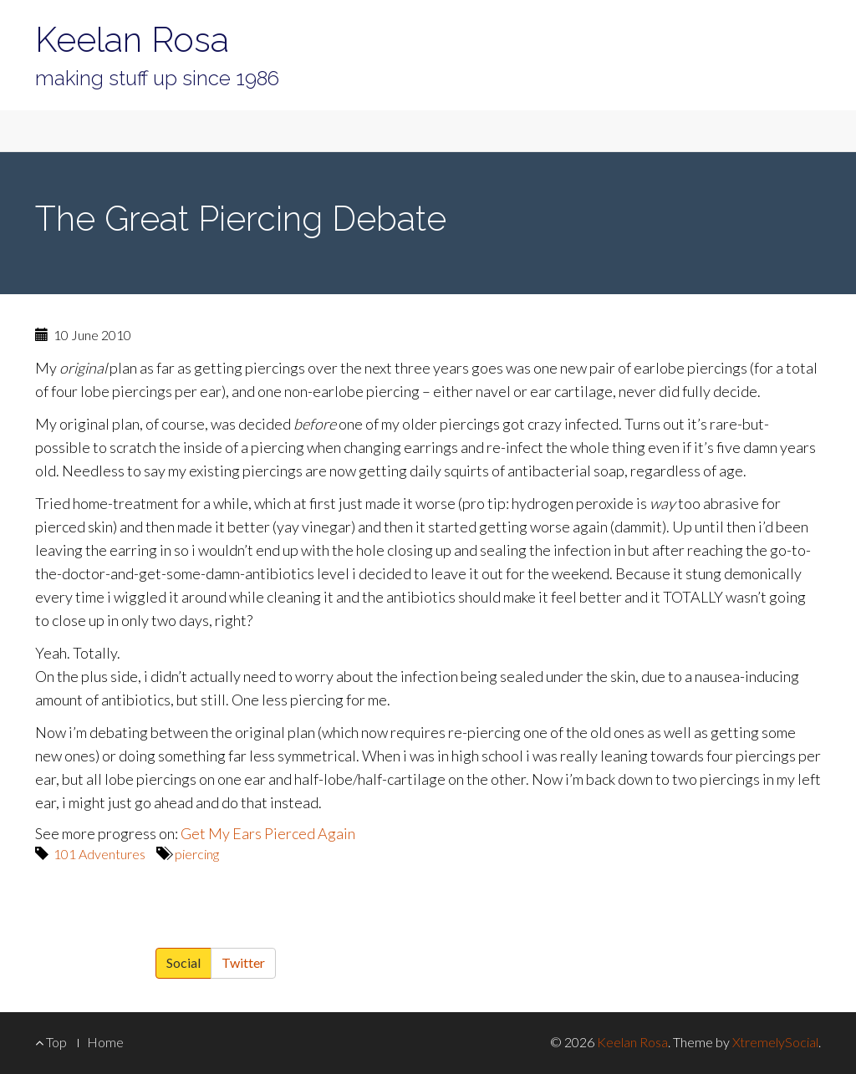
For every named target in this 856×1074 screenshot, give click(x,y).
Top (51, 1042)
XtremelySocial (775, 1042)
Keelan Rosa (132, 39)
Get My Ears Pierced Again (268, 833)
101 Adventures (99, 854)
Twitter (243, 962)
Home (105, 1042)
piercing (197, 854)
